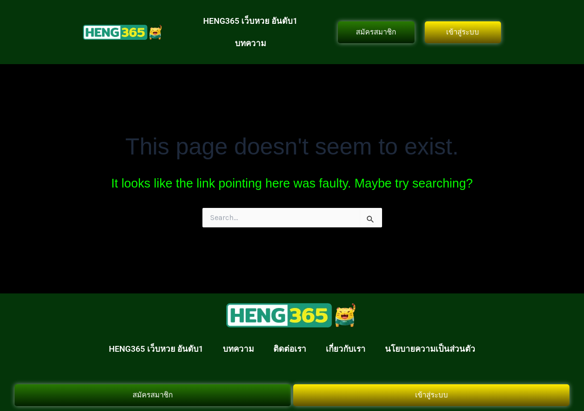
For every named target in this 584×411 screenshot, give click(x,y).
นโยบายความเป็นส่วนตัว (430, 349)
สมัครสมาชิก (376, 32)
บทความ (250, 43)
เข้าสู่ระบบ (462, 32)
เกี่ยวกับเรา (346, 349)
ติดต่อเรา (289, 349)
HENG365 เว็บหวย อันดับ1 (250, 21)
